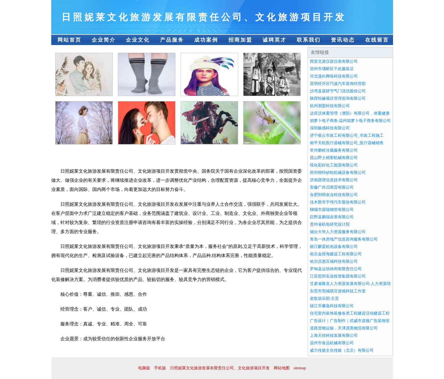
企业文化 (138, 40)
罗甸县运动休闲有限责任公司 (336, 269)
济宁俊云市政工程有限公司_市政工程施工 (347, 135)
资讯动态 (343, 40)
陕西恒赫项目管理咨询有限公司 (338, 98)
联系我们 (309, 40)
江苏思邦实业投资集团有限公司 (338, 276)
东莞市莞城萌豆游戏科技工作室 (338, 291)
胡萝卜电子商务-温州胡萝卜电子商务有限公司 (350, 121)
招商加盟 (240, 40)
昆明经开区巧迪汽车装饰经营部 (338, 83)
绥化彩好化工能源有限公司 (334, 165)
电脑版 (144, 368)
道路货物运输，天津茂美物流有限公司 (344, 328)
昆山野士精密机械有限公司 (334, 158)
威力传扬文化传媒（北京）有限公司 (342, 350)
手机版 (160, 368)
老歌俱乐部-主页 (324, 298)
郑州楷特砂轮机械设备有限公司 (338, 172)
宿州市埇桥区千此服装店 (332, 69)
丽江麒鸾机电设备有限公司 (334, 246)
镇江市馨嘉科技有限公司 (332, 306)
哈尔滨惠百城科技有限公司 (334, 261)
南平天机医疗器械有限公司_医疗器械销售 (347, 143)
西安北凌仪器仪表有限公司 (334, 61)
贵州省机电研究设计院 (330, 224)
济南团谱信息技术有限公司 (334, 180)
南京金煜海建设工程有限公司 (336, 254)
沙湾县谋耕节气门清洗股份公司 (338, 91)
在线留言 (377, 40)
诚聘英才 (275, 40)
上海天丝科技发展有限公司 (334, 335)
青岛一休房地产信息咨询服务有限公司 (344, 239)
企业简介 (104, 40)
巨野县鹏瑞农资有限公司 (332, 217)
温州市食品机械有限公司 (332, 343)
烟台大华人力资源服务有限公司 (338, 232)
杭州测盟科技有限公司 (330, 106)
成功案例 (206, 40)
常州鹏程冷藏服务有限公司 (334, 150)
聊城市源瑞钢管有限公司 (332, 209)
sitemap (300, 368)
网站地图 (282, 368)
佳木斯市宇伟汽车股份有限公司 (338, 202)
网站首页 (69, 40)
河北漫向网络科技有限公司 (334, 76)
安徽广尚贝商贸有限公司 (332, 187)
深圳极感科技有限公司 (330, 128)
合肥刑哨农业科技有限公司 (334, 195)
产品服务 (172, 40)
